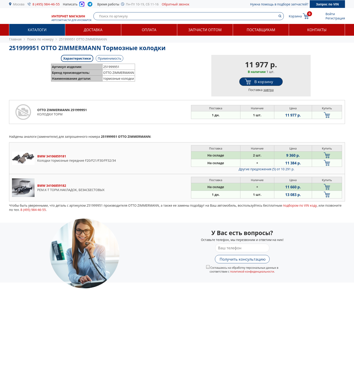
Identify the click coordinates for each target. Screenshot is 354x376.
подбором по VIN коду (300, 205)
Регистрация (335, 18)
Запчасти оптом (204, 29)
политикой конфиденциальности (252, 271)
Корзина (295, 16)
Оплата (149, 29)
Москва (19, 4)
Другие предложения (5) (266, 169)
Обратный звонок (175, 4)
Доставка (93, 29)
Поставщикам (261, 29)
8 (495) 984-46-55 (46, 4)
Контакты (316, 29)
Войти (330, 14)
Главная (15, 39)
